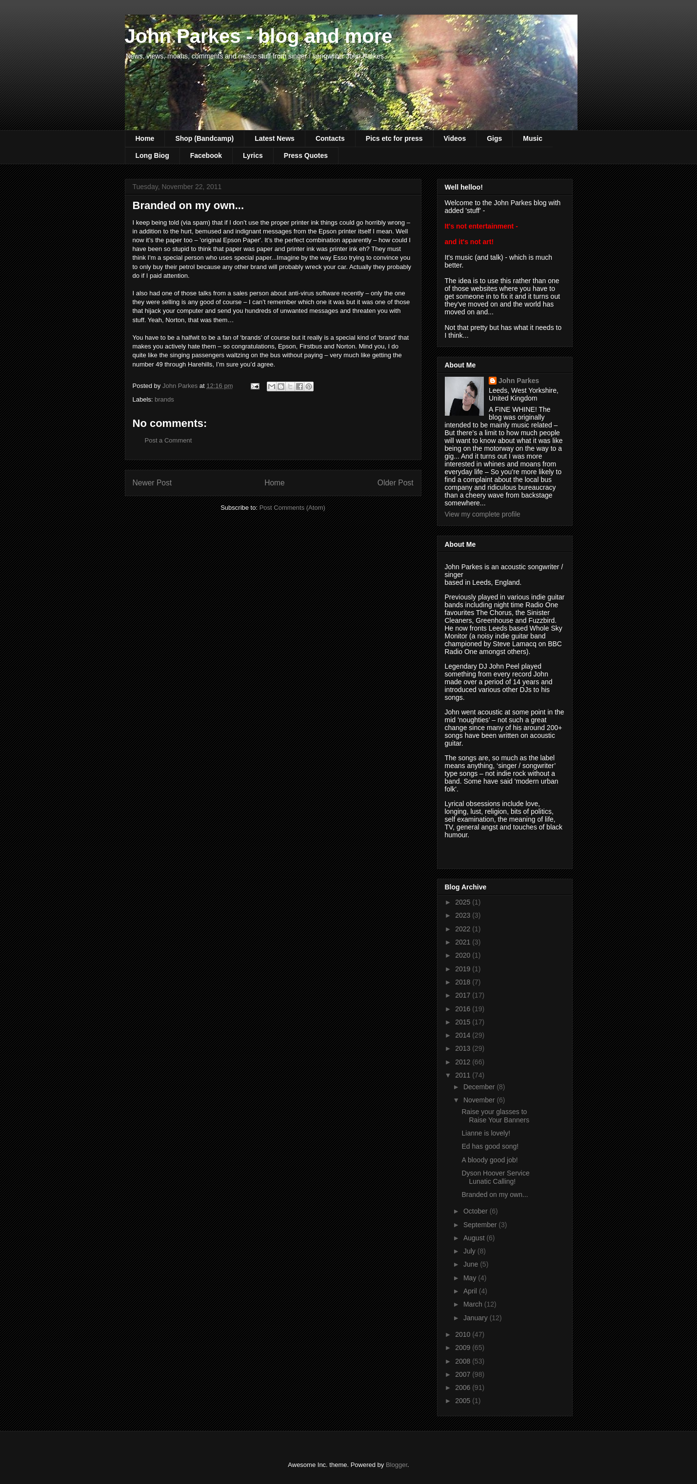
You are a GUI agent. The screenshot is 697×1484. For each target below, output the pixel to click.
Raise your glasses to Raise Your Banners (495, 1116)
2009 (463, 1347)
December (480, 1087)
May (470, 1278)
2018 (463, 982)
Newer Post (152, 483)
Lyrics (253, 155)
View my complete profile (482, 514)
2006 (463, 1387)
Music (532, 138)
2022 (463, 929)
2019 (463, 969)
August (474, 1238)
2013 (463, 1048)
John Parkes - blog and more (259, 36)
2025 (463, 902)
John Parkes (518, 381)
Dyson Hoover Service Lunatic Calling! (495, 1177)
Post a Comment (168, 440)
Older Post (396, 483)
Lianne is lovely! (485, 1133)
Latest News (275, 138)
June (471, 1264)
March (473, 1304)
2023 (463, 915)
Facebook (206, 155)
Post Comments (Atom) (292, 507)
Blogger (396, 1464)
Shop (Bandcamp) (204, 138)
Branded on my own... (494, 1194)
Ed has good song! (489, 1146)
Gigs (494, 138)
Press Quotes (306, 155)
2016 (463, 1009)
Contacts (330, 138)
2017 (463, 995)
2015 (463, 1022)
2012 (463, 1062)
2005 (463, 1401)
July (470, 1251)
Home (145, 138)
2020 (463, 955)
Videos (455, 138)
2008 (463, 1361)
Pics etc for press (394, 138)
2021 (463, 942)
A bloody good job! (489, 1160)
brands (164, 399)
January (476, 1318)
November (480, 1100)
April (471, 1291)
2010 (463, 1334)
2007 (463, 1374)
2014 (463, 1035)
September (480, 1225)
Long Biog (152, 155)
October (476, 1211)
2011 (463, 1075)
